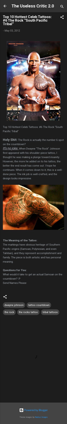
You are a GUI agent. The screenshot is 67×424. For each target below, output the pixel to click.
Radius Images (41, 417)
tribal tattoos (50, 312)
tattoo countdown (38, 305)
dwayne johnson (14, 305)
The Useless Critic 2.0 (32, 6)
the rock (9, 312)
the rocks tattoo (28, 312)
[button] (62, 18)
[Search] (62, 7)
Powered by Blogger (33, 410)
